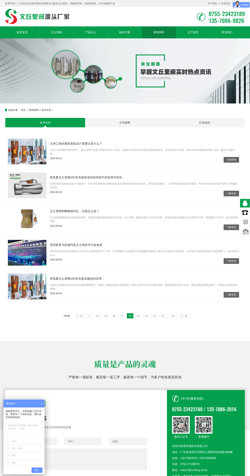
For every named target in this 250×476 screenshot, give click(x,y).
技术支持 (46, 110)
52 (162, 315)
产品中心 (90, 32)
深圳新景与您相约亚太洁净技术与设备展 (76, 245)
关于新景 (193, 32)
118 (173, 315)
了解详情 (231, 159)
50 (146, 315)
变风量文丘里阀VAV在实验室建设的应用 (76, 279)
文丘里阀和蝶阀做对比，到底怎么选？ (74, 212)
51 (154, 315)
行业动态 (204, 122)
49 (138, 315)
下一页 (183, 315)
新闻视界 (158, 32)
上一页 (79, 315)
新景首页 (22, 32)
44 (97, 315)
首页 (23, 110)
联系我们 (226, 3)
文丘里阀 (56, 32)
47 (122, 315)
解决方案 (124, 32)
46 (113, 315)
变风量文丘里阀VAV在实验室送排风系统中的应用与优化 (86, 178)
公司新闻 (124, 122)
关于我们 (212, 3)
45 (105, 315)
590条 (67, 315)
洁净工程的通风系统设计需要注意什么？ (76, 143)
